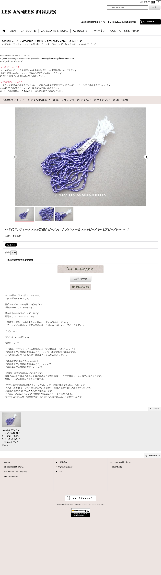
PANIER (7, 462)
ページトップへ (154, 456)
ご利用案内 (62, 462)
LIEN (60, 471)
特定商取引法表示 (65, 467)
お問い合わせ (80, 278)
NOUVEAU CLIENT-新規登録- (124, 22)
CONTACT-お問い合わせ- (121, 462)
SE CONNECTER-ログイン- (94, 22)
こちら (24, 91)
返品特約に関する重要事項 (20, 260)
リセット (156, 409)
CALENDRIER (117, 467)
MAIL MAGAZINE (11, 476)
